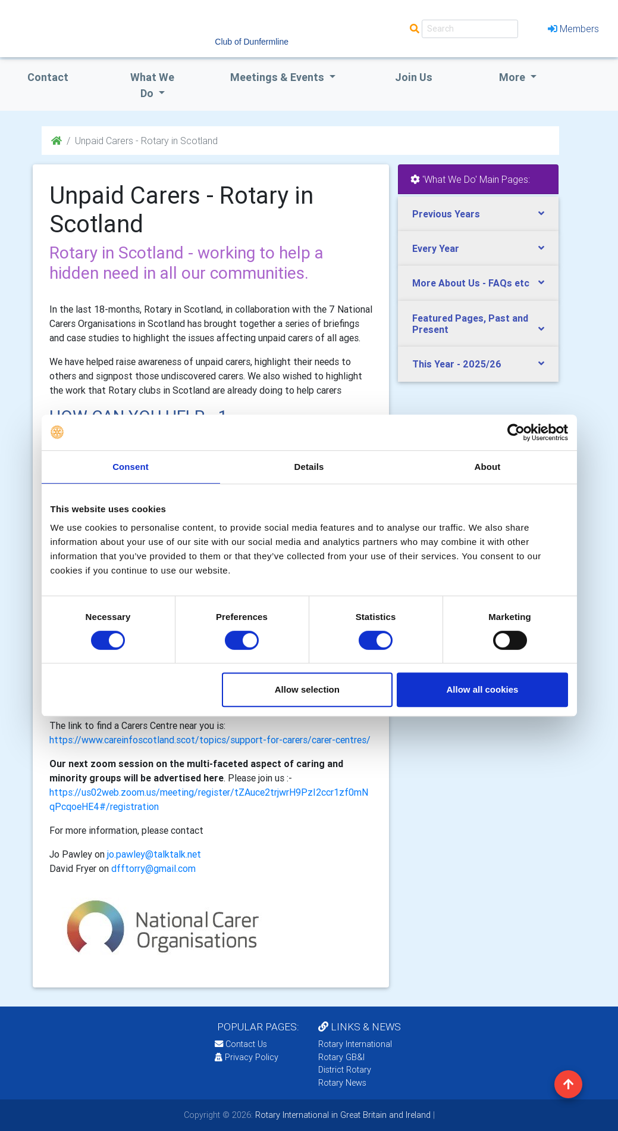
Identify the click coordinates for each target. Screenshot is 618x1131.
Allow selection (307, 689)
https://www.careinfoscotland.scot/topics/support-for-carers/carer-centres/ (210, 740)
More (513, 77)
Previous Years (446, 214)
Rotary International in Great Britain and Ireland (342, 1115)
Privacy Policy (246, 1057)
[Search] (470, 29)
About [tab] (488, 467)
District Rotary (344, 1069)
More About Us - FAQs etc (470, 283)
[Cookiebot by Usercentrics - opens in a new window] (516, 432)
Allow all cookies (483, 689)
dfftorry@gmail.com (153, 868)
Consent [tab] (130, 467)
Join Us (413, 77)
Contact (47, 77)
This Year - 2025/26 (456, 364)
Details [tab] (309, 467)
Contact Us (241, 1044)
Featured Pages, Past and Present (470, 323)
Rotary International (355, 1044)
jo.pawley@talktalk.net (154, 854)
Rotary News (342, 1082)
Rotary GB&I (341, 1057)
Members (573, 29)
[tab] (478, 214)
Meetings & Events (278, 77)
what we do (152, 85)
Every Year (435, 248)
